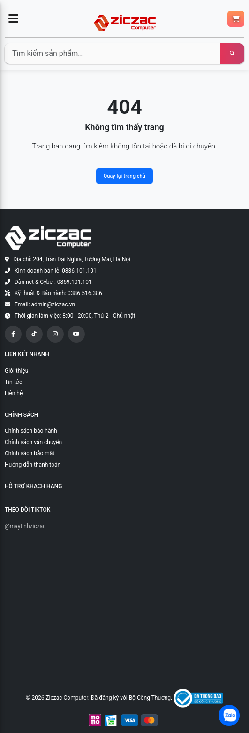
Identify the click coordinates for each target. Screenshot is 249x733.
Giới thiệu (16, 370)
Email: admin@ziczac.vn (45, 304)
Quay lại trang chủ (124, 176)
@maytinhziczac (25, 526)
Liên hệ (14, 393)
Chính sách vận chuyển (33, 442)
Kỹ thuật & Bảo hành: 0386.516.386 (58, 293)
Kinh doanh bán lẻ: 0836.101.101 (56, 270)
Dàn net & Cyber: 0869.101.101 (53, 282)
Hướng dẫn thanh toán (32, 464)
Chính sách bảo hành (31, 431)
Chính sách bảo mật (29, 453)
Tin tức (13, 382)
